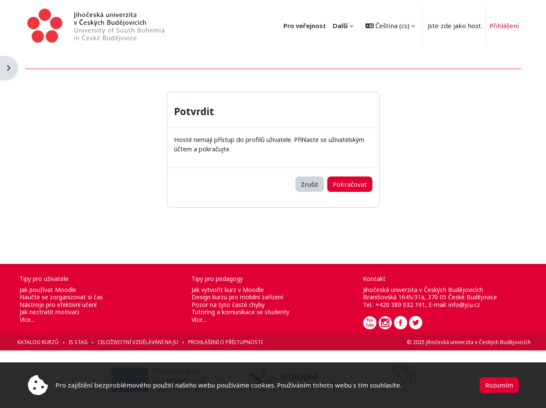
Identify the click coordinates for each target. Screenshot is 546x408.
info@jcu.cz (460, 305)
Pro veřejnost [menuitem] (304, 25)
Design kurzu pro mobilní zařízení (241, 297)
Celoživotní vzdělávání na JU (149, 342)
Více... (38, 319)
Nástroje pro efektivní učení (70, 305)
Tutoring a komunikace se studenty (244, 312)
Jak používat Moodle (59, 290)
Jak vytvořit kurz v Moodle (231, 290)
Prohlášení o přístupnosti (237, 342)
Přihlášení (504, 25)
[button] (390, 25)
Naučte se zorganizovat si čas (73, 297)
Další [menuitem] (340, 25)
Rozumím (499, 385)
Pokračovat (350, 183)
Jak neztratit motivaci (61, 312)
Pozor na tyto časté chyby (232, 305)
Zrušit (309, 183)
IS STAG (90, 342)
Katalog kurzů (50, 342)
